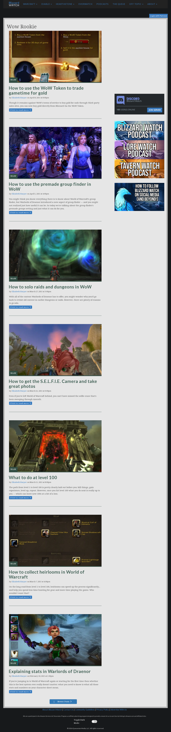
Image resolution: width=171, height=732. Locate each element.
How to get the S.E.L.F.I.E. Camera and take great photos (53, 384)
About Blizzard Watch (52, 709)
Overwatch (85, 4)
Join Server (155, 110)
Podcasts (102, 4)
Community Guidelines (85, 709)
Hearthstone (65, 4)
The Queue (119, 4)
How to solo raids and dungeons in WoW (50, 286)
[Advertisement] (140, 38)
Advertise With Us (118, 709)
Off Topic (136, 4)
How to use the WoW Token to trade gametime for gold (46, 90)
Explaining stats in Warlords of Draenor (50, 671)
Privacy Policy (102, 709)
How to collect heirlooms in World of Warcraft (47, 574)
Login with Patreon (158, 16)
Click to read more (20, 110)
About (152, 4)
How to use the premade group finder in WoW (50, 186)
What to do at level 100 (33, 477)
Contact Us (68, 709)
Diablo (46, 4)
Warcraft (30, 4)
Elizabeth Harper (19, 98)
